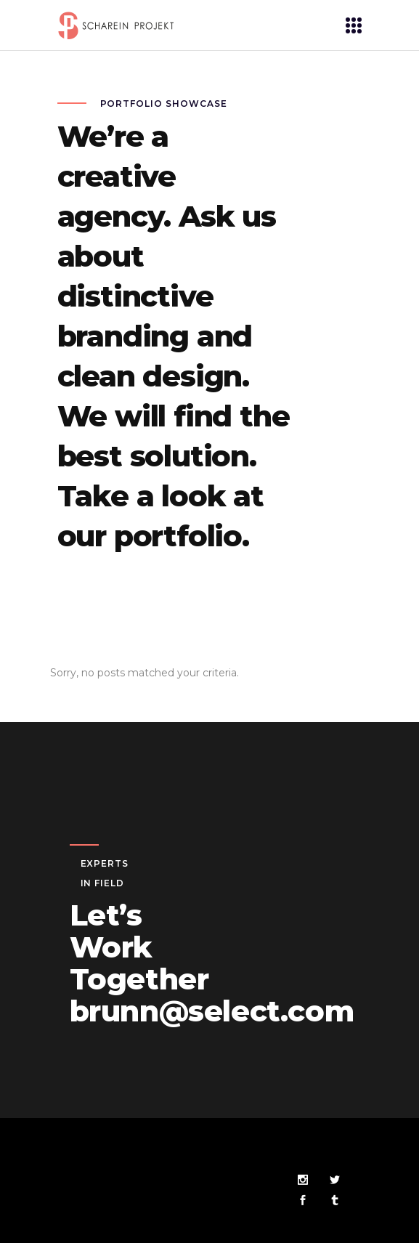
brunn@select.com (212, 1011)
